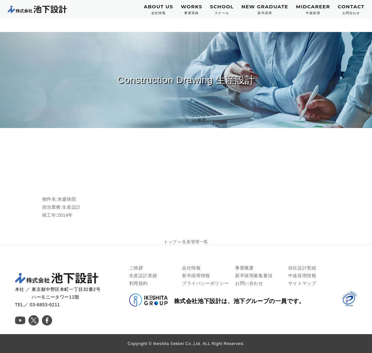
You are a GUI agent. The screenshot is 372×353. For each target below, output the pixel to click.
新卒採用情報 (196, 275)
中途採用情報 (302, 275)
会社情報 (191, 267)
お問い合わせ (249, 283)
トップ (170, 241)
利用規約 (138, 283)
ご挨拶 (136, 267)
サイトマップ (302, 283)
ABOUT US (158, 9)
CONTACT (351, 9)
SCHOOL (221, 9)
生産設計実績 (143, 275)
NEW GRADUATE (265, 9)
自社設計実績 (302, 267)
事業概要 (244, 267)
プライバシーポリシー (205, 283)
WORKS (191, 9)
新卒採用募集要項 (254, 275)
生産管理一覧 (195, 241)
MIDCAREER (313, 9)
